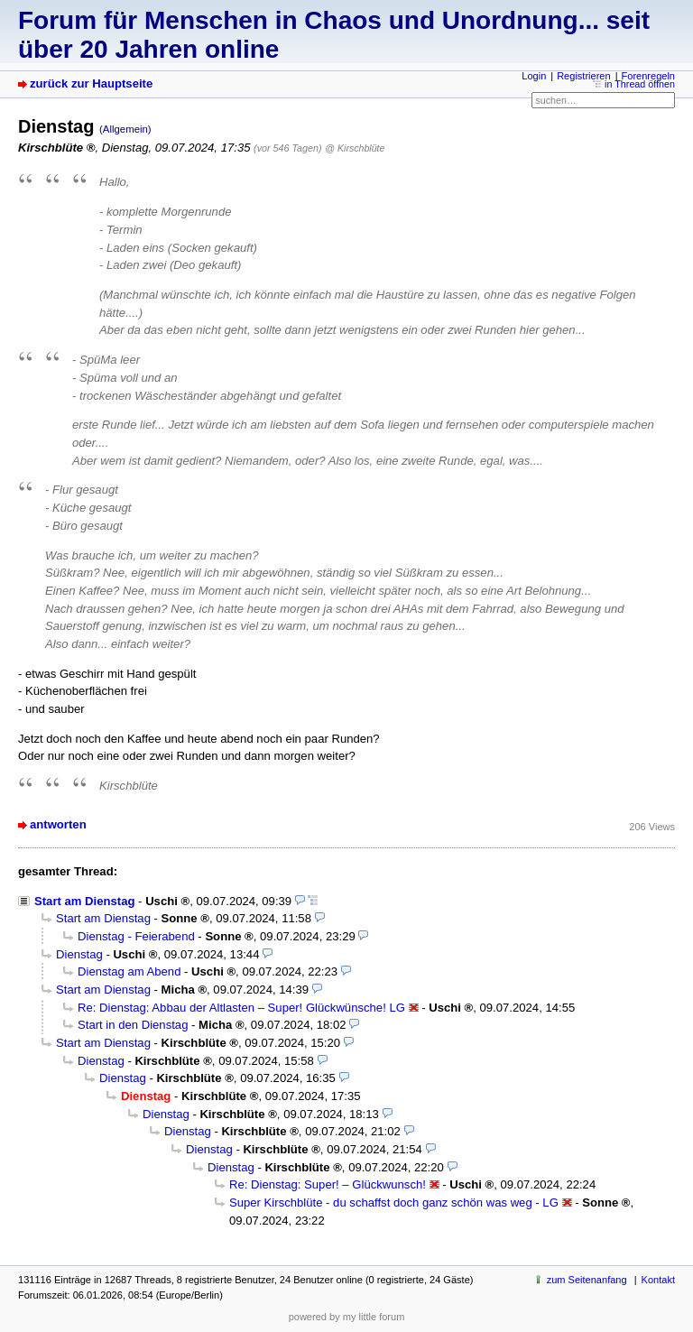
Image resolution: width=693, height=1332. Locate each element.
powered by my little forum (347, 1316)
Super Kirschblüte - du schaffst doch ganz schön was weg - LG (394, 1202)
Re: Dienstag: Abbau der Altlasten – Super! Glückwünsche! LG (241, 1007)
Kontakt (658, 1279)
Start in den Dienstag (133, 1024)
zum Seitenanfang (587, 1279)
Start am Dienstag (84, 901)
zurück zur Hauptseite (91, 83)
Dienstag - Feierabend (136, 936)
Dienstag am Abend (129, 971)
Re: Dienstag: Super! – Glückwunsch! (327, 1184)
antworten (58, 824)
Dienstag (79, 954)
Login (534, 75)
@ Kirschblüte (354, 148)
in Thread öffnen (640, 84)
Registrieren (583, 75)
